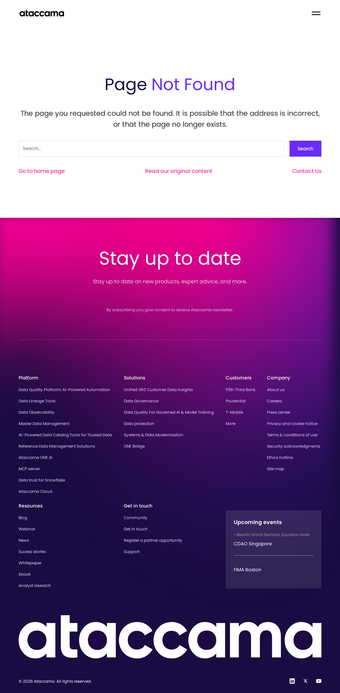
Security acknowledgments (293, 446)
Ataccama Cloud (35, 491)
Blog (23, 517)
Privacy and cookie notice (292, 423)
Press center (278, 412)
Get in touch (136, 529)
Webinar (27, 529)
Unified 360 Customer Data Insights (158, 389)
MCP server (29, 469)
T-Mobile (234, 412)
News (24, 540)
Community (135, 517)
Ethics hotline (280, 457)
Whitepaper (30, 563)
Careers (274, 401)
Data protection (139, 423)
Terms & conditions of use (292, 435)
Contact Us (306, 171)
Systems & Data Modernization (153, 435)
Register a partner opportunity (153, 540)
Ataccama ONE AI (35, 457)
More (230, 423)
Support (131, 551)
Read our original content (178, 171)
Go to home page (42, 171)
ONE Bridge (134, 446)
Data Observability (36, 412)
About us (276, 389)
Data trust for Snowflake (42, 480)
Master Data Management (44, 423)
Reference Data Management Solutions (57, 446)
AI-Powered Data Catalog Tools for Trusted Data (65, 435)
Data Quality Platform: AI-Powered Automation (64, 389)
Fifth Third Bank (240, 389)
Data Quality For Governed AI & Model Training (169, 412)
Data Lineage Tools (37, 401)
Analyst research (35, 585)
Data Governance (141, 401)
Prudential (236, 401)
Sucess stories (32, 551)
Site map (275, 469)
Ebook (25, 574)
